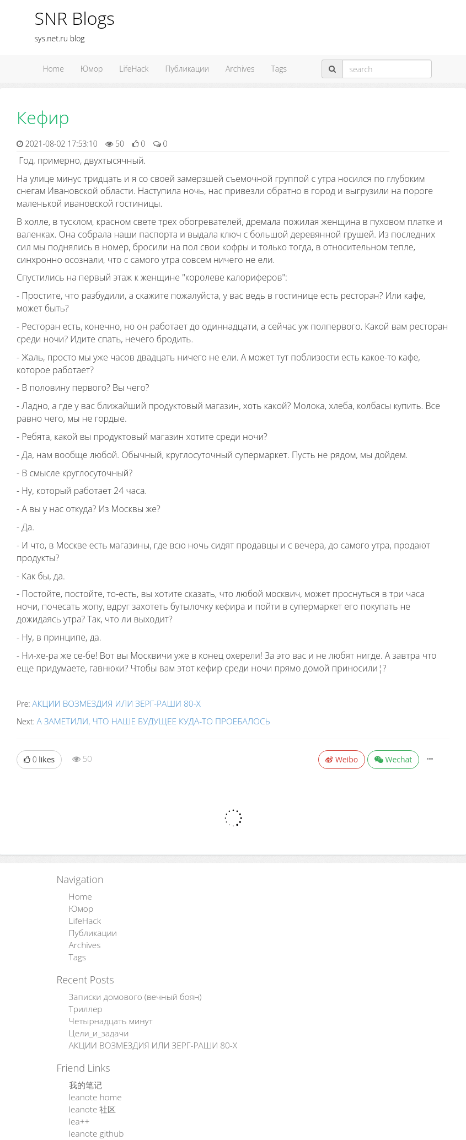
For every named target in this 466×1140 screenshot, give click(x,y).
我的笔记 (83, 1070)
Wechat (393, 757)
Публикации (187, 68)
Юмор (92, 68)
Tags (279, 68)
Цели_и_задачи (95, 1020)
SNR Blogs (75, 18)
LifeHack (133, 68)
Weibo (341, 757)
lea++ (77, 1103)
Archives (240, 68)
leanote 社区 (89, 1092)
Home (53, 68)
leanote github (93, 1114)
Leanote (269, 1132)
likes (39, 757)
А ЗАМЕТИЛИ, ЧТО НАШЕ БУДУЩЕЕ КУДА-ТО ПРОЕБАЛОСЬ (142, 719)
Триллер (83, 998)
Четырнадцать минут (106, 1009)
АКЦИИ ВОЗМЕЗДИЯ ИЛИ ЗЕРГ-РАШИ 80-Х (108, 703)
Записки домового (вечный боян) (128, 987)
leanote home (92, 1081)
